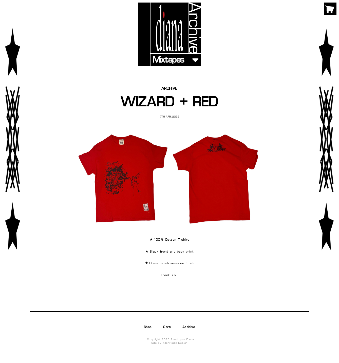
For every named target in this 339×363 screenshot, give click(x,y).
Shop (148, 327)
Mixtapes (168, 60)
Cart (167, 327)
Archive (188, 327)
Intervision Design (175, 343)
